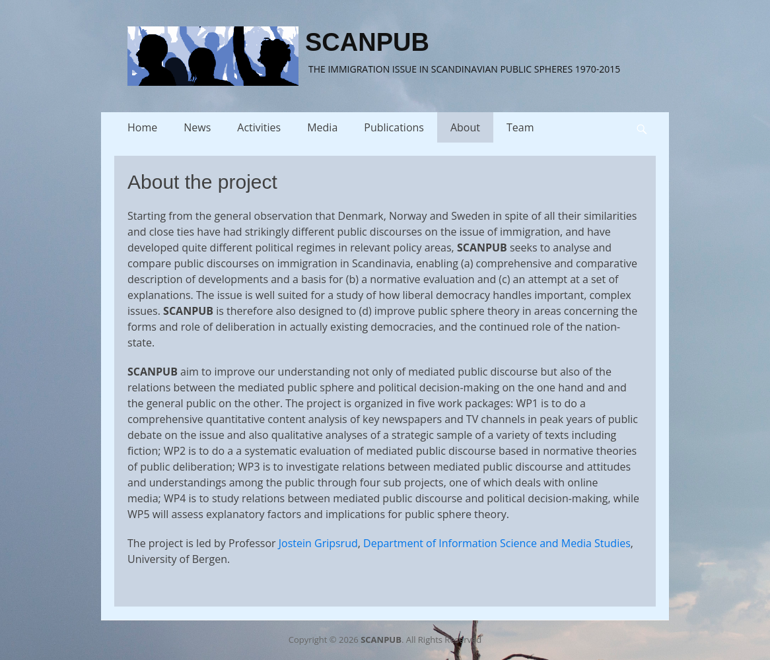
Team (520, 127)
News (197, 127)
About (465, 127)
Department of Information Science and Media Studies (497, 543)
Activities (259, 127)
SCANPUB (367, 42)
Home (142, 127)
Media (322, 127)
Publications (394, 127)
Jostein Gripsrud (318, 543)
